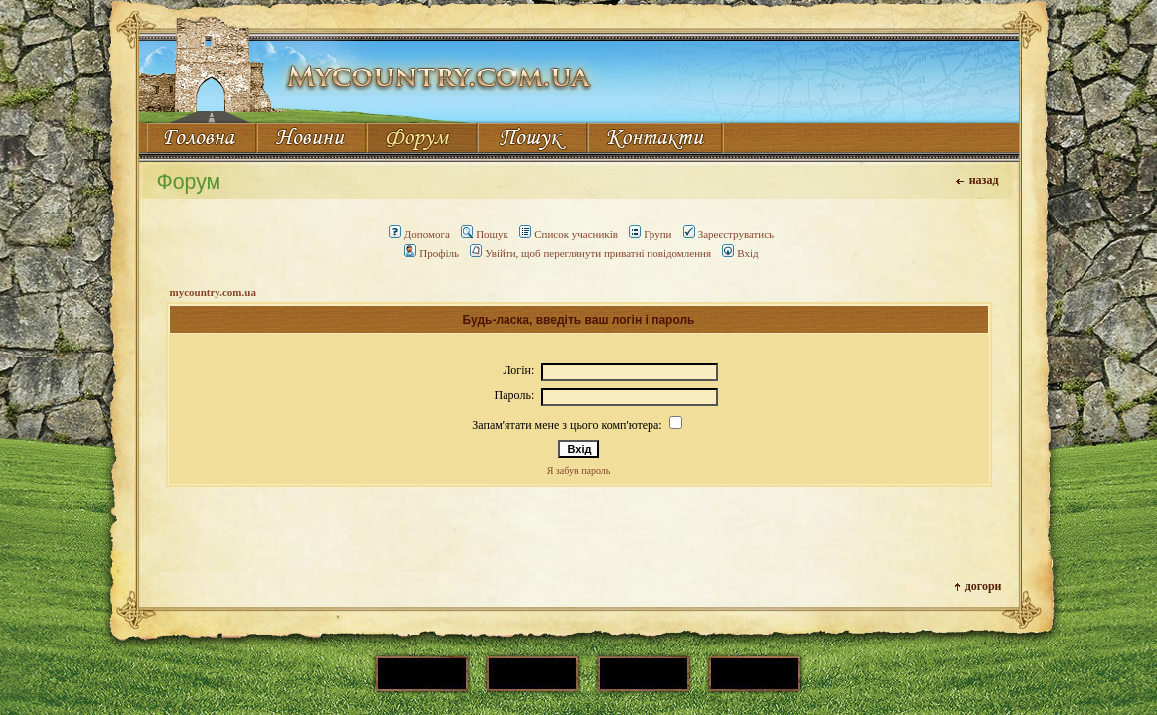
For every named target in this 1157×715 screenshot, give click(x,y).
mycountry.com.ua (213, 292)
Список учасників (568, 234)
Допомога (419, 234)
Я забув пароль (579, 470)
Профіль (431, 253)
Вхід (740, 253)
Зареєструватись (728, 234)
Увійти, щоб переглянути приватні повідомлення (590, 253)
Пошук (484, 234)
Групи (650, 234)
